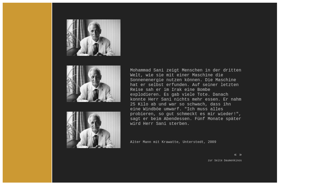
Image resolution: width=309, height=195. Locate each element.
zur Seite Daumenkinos (225, 160)
